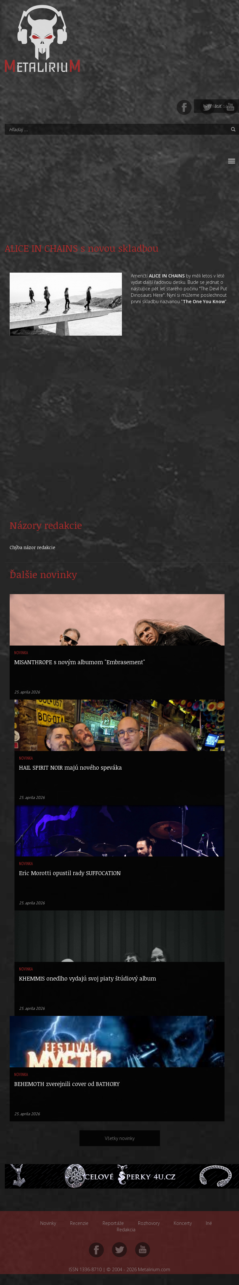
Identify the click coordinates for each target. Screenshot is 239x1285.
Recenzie (79, 1223)
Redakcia (126, 1229)
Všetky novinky (119, 1138)
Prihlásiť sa (217, 106)
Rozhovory (149, 1223)
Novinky (48, 1223)
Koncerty (183, 1223)
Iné (209, 1223)
